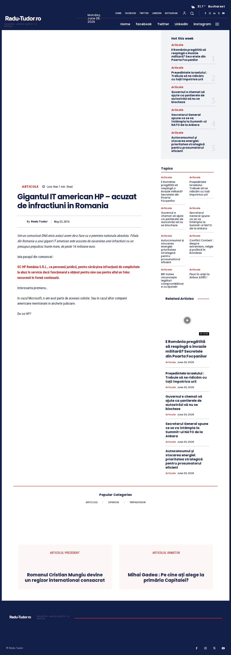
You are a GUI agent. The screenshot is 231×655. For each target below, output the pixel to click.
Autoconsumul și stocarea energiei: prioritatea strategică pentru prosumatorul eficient (188, 144)
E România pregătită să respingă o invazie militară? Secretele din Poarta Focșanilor (188, 55)
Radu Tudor (39, 221)
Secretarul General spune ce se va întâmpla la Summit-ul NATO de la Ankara (189, 120)
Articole (30, 186)
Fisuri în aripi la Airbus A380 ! (199, 275)
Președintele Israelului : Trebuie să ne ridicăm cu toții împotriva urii (189, 76)
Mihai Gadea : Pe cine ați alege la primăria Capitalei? (166, 577)
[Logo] (23, 24)
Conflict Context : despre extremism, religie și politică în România (201, 247)
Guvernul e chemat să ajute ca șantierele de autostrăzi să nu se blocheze (188, 97)
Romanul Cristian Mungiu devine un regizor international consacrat (65, 577)
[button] (191, 13)
